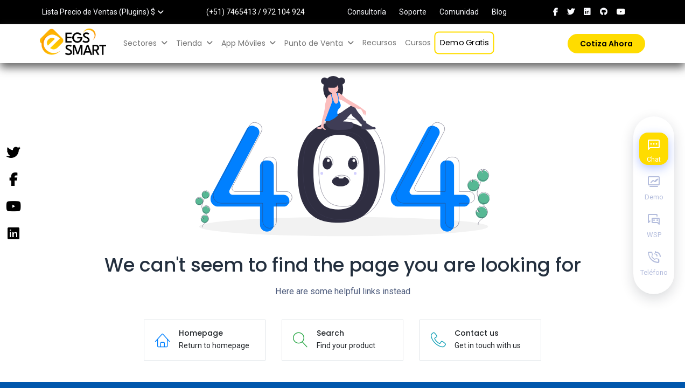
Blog (499, 12)
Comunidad (459, 12)
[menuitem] (379, 43)
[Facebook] (13, 180)
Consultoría (366, 12)
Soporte (413, 12)
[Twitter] (13, 153)
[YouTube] (13, 207)
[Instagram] (13, 234)
